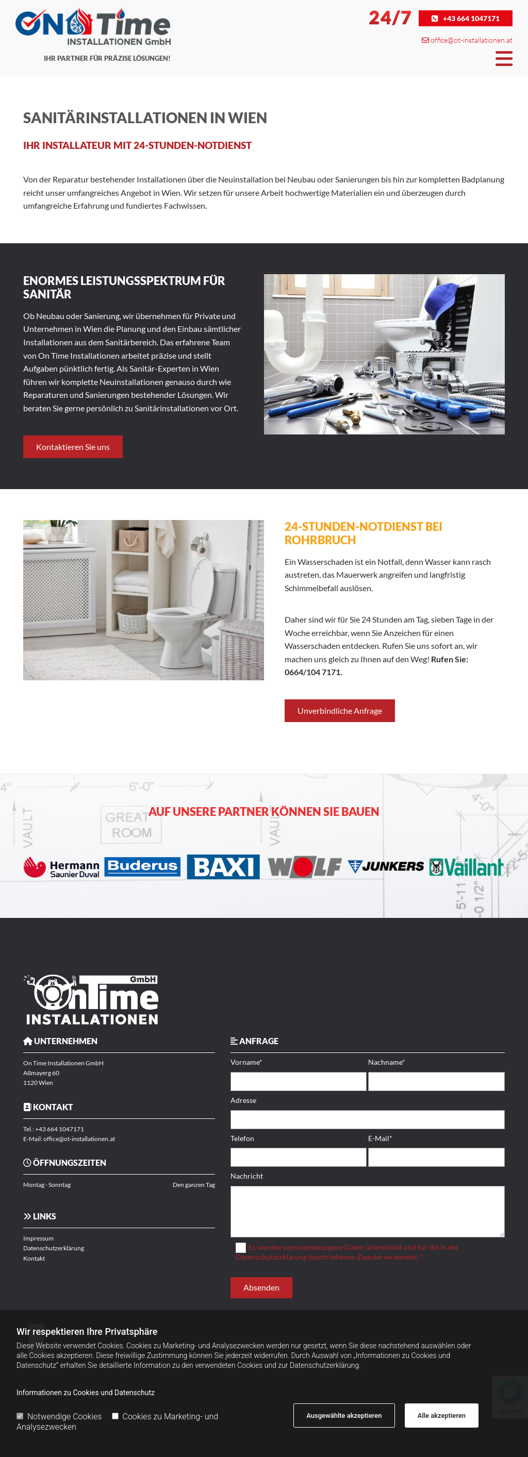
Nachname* (386, 1062)
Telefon (242, 1138)
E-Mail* (380, 1138)
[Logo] (93, 26)
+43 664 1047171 (59, 1129)
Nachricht (246, 1176)
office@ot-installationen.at (472, 40)
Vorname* (246, 1062)
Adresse (243, 1100)
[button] (466, 18)
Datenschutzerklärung (53, 1248)
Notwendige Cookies (59, 1416)
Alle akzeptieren (442, 1415)
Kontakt (34, 1258)
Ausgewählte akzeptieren (344, 1415)
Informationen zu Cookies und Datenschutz (85, 1392)
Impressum (38, 1238)
